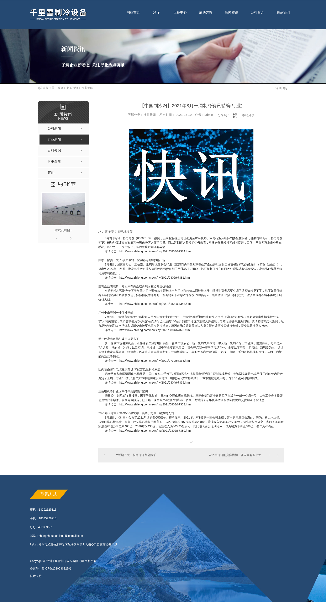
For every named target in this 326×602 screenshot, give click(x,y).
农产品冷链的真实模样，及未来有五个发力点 (238, 455)
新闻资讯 (231, 15)
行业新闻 (87, 88)
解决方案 (205, 12)
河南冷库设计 (63, 230)
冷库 (156, 15)
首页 (60, 88)
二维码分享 (246, 115)
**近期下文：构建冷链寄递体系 (136, 455)
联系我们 (283, 15)
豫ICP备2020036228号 (56, 568)
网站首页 (133, 15)
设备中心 (180, 15)
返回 (281, 88)
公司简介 (257, 15)
